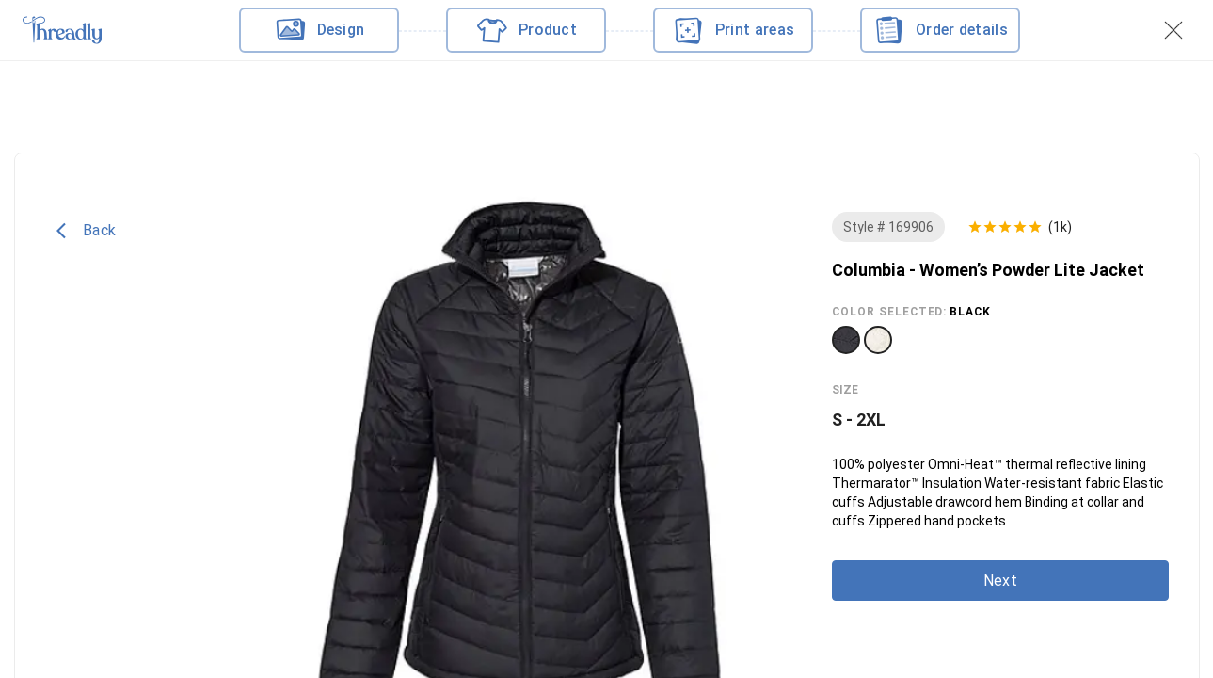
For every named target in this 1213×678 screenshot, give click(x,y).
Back (86, 230)
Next (999, 580)
